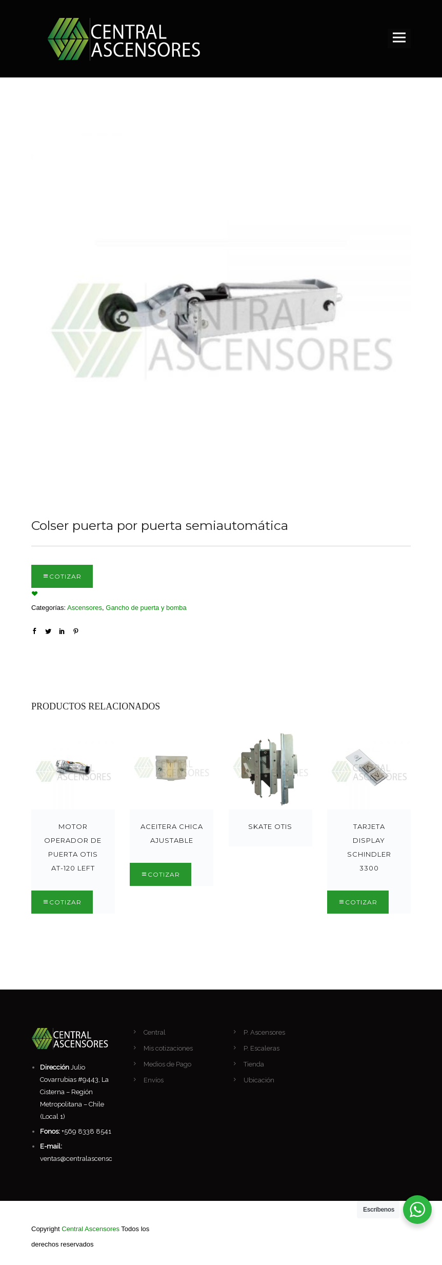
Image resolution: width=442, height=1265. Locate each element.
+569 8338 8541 (86, 1131)
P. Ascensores (264, 1032)
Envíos (154, 1080)
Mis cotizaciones (168, 1048)
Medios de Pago (167, 1064)
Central (155, 1032)
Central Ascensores (90, 1229)
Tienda (254, 1064)
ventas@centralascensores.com (88, 1158)
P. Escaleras (261, 1048)
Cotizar (65, 576)
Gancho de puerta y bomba (146, 607)
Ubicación (259, 1080)
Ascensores (84, 607)
